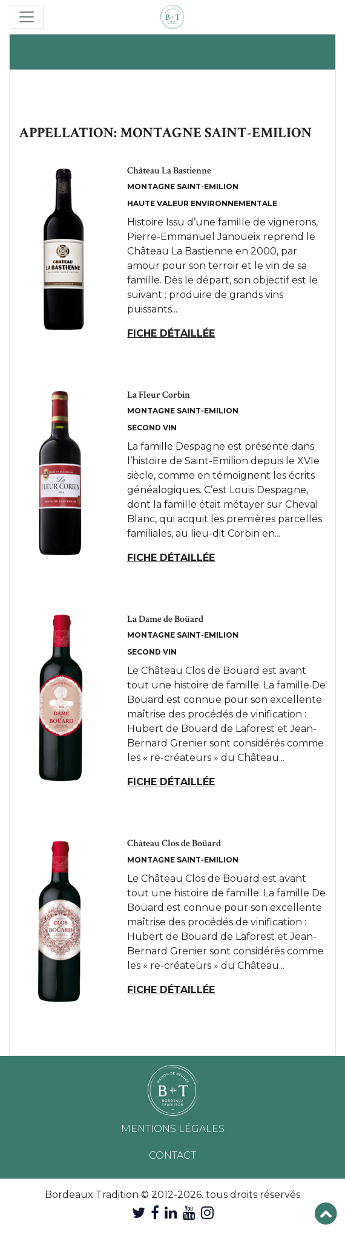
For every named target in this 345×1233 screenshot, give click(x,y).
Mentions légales (173, 1128)
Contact (172, 1155)
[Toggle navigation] (27, 17)
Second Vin (152, 427)
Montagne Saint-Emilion (182, 186)
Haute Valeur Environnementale (202, 203)
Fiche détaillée (171, 333)
